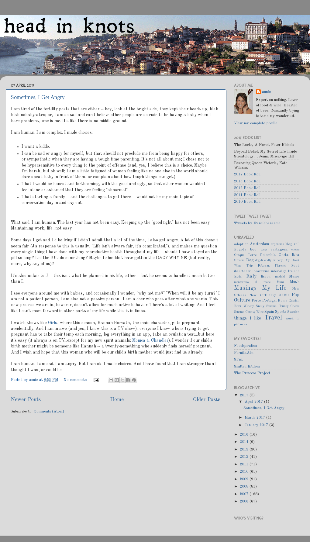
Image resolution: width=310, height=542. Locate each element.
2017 (245, 395)
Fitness (264, 266)
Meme (294, 276)
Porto (256, 300)
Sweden (293, 312)
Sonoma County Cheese (282, 306)
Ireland (293, 271)
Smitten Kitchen (247, 366)
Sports (280, 312)
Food (295, 266)
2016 (245, 435)
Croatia (239, 260)
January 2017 (257, 425)
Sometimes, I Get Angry (38, 97)
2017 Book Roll (247, 174)
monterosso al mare (252, 282)
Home (117, 399)
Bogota (240, 249)
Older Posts (206, 399)
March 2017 (255, 417)
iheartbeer (242, 271)
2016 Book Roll (247, 181)
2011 (245, 464)
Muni (280, 282)
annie (34, 380)
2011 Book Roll (247, 195)
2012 (245, 457)
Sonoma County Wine (249, 311)
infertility (278, 271)
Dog (249, 260)
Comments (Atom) (49, 411)
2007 (245, 494)
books (263, 249)
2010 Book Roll (247, 202)
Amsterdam (259, 244)
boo (253, 249)
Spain (269, 312)
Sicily (260, 306)
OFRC (284, 295)
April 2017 (254, 402)
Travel (273, 318)
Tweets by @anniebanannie (257, 223)
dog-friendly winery (269, 260)
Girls (52, 323)
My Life (274, 288)
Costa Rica (289, 255)
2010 (245, 472)
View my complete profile (255, 123)
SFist (238, 359)
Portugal (269, 300)
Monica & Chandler (150, 340)
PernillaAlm (243, 353)
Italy (251, 276)
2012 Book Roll (247, 188)
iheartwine (261, 271)
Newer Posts (26, 399)
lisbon (265, 276)
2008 (245, 486)
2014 (245, 442)
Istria (238, 276)
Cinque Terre (245, 255)
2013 (245, 449)
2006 (245, 501)
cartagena (279, 249)
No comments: (76, 380)
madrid (280, 276)
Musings (245, 288)
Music (294, 282)
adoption (241, 244)
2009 (245, 479)
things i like (247, 318)
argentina (277, 244)
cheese (295, 249)
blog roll (292, 244)
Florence (280, 265)
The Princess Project (252, 373)
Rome (282, 300)
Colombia (268, 255)
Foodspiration (245, 346)
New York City (262, 295)
